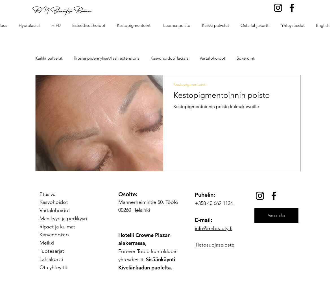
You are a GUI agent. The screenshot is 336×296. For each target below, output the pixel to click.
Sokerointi (246, 58)
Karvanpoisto (54, 235)
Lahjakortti (51, 259)
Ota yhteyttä (53, 267)
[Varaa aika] (276, 215)
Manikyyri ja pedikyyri (63, 218)
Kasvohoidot (54, 202)
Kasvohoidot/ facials (169, 58)
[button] (88, 25)
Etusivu (48, 194)
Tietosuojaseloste (214, 245)
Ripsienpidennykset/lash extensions (106, 58)
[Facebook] (291, 7)
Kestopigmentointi (189, 84)
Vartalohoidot (212, 58)
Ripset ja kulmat (57, 227)
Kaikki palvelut (48, 58)
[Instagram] (277, 7)
